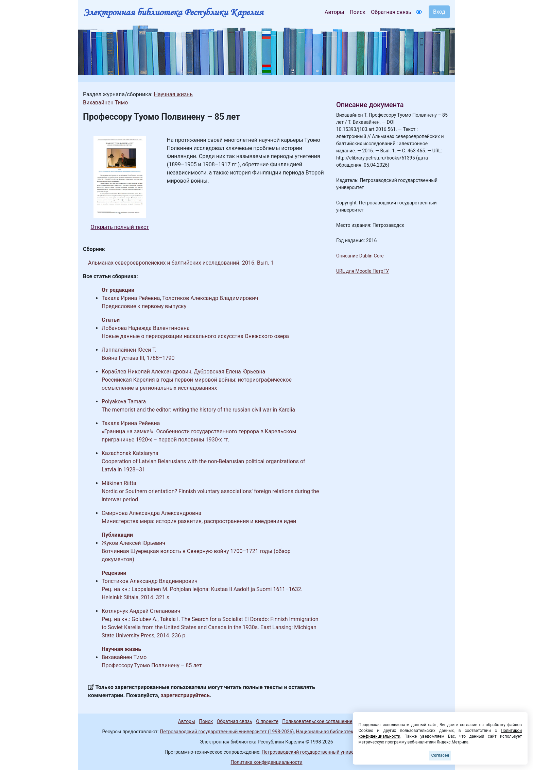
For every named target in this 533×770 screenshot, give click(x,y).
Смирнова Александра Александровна (151, 513)
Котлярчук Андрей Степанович (141, 611)
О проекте (267, 721)
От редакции (118, 290)
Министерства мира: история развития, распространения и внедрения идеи (199, 521)
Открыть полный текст (120, 227)
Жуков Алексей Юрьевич (133, 543)
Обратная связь (391, 12)
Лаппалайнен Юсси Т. (129, 350)
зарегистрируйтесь (185, 695)
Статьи (111, 320)
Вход (439, 12)
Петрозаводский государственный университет (315, 752)
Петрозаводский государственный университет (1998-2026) (227, 731)
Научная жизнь (173, 94)
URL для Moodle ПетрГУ (362, 271)
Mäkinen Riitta (119, 483)
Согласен (440, 755)
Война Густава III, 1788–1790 (138, 358)
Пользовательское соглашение (317, 721)
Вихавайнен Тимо (105, 102)
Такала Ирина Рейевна (131, 298)
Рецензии (114, 573)
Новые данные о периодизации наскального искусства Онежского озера (195, 336)
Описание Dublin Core (360, 255)
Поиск (357, 12)
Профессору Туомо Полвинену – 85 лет (152, 665)
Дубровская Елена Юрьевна (229, 371)
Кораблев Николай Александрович (146, 371)
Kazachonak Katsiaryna (130, 453)
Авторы (334, 12)
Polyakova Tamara (124, 401)
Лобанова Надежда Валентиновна (146, 328)
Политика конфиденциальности (266, 762)
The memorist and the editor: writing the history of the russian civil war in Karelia (198, 409)
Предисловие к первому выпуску (144, 306)
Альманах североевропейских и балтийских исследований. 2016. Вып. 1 (181, 263)
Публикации (117, 535)
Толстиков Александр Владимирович (210, 298)
